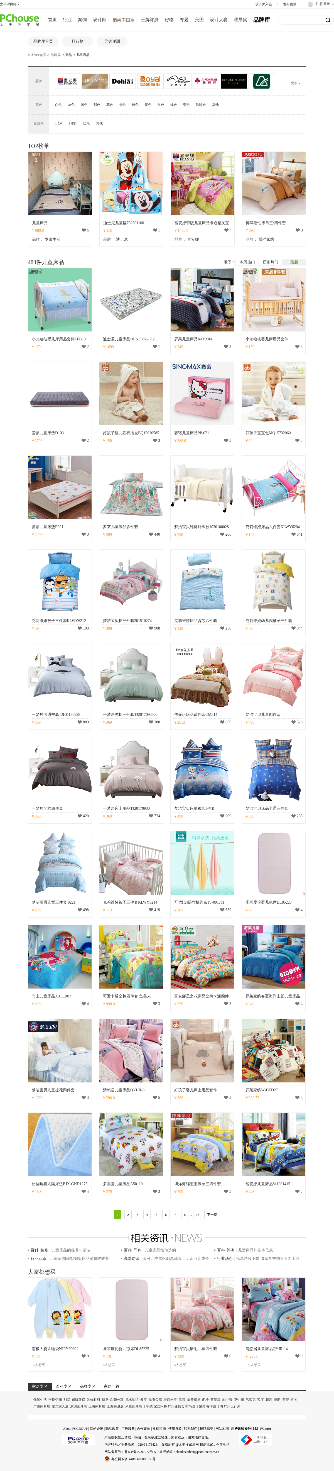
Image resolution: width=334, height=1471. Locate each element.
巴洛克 (250, 1400)
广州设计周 (232, 1406)
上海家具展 (97, 1406)
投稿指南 (159, 1429)
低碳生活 (40, 1400)
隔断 (277, 1400)
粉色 (135, 105)
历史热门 (270, 262)
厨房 (105, 1400)
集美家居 (193, 1400)
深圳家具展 (78, 1406)
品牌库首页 (43, 41)
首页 (52, 19)
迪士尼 (122, 239)
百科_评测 (226, 1250)
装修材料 (93, 1400)
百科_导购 (132, 1250)
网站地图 (222, 1429)
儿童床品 (83, 55)
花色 (109, 105)
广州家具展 (41, 1406)
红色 (161, 105)
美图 (199, 19)
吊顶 (182, 1400)
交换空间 (55, 1400)
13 (197, 1215)
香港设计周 (214, 1406)
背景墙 (215, 1400)
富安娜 (193, 239)
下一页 (212, 1215)
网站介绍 (96, 1429)
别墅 (66, 1400)
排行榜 (78, 41)
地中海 (227, 1400)
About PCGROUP (75, 1429)
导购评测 (112, 41)
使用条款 (175, 1429)
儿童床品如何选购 (160, 1250)
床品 (68, 55)
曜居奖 (240, 19)
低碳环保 (78, 1400)
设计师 (99, 19)
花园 (269, 1400)
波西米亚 (170, 1400)
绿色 (173, 105)
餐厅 (143, 1400)
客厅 (260, 1400)
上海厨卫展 (115, 1406)
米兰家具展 (133, 1406)
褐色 (122, 105)
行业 (67, 19)
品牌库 (261, 20)
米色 (84, 105)
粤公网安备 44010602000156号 (130, 1459)
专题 (184, 19)
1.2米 (86, 123)
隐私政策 (112, 1429)
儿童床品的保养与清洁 (70, 1250)
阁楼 (205, 1400)
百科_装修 (39, 1250)
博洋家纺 (266, 239)
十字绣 (148, 1406)
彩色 (97, 105)
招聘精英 (206, 1429)
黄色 (148, 105)
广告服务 (128, 1429)
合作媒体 (143, 1429)
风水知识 (132, 1400)
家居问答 (160, 1406)
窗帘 (285, 1400)
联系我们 (190, 1429)
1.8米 (72, 123)
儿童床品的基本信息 (255, 1250)
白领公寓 (117, 1400)
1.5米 (59, 123)
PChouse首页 (37, 55)
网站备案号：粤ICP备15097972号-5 (130, 1452)
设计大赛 (219, 19)
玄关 (294, 1400)
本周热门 (247, 262)
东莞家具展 (60, 1406)
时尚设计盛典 (195, 1406)
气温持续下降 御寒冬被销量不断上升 (267, 1259)
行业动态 (38, 1259)
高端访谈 (131, 1259)
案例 (82, 19)
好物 (169, 19)
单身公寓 (155, 1400)
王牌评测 (150, 19)
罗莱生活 (52, 239)
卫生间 (239, 1400)
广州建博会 (176, 1406)
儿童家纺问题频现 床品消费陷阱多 (79, 1259)
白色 (58, 105)
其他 (215, 105)
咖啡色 (201, 105)
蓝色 (186, 105)
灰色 (71, 105)
